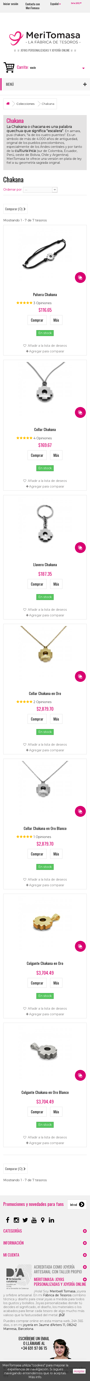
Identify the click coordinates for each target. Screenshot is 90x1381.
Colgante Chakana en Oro (45, 963)
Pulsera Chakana (45, 294)
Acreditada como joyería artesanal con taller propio (58, 1269)
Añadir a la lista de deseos (47, 346)
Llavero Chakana (45, 564)
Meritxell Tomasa (62, 1291)
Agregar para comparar (46, 351)
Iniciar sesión (10, 4)
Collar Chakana (45, 429)
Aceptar (79, 1371)
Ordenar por (12, 189)
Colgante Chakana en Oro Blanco (45, 1092)
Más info (34, 1377)
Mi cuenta (11, 1255)
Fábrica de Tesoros (57, 1295)
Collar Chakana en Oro (45, 693)
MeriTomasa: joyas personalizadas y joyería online (60, 1281)
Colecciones (25, 103)
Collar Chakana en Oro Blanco (45, 828)
